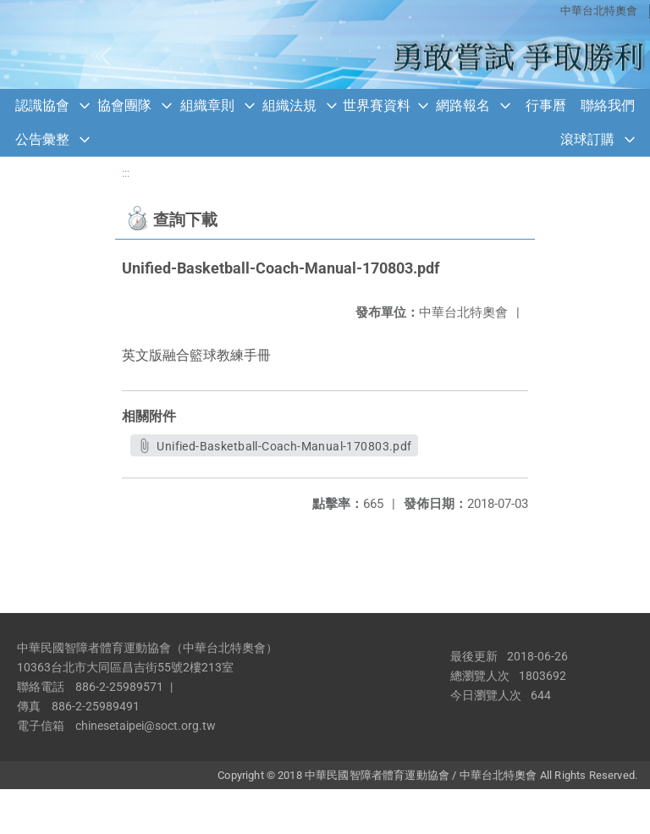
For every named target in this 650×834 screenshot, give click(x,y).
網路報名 (463, 105)
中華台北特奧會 (598, 10)
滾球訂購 (587, 139)
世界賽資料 (376, 105)
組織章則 (207, 105)
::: (125, 173)
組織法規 (289, 105)
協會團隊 (124, 105)
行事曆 (546, 105)
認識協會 (42, 105)
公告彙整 (42, 139)
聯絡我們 (608, 105)
